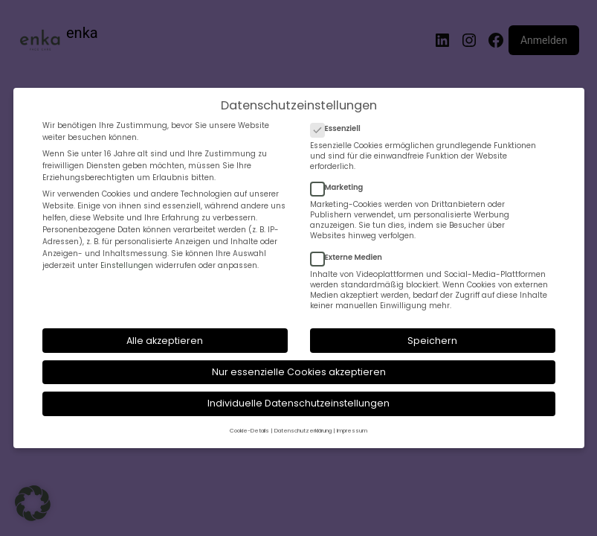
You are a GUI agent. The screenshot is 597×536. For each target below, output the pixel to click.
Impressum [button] (352, 431)
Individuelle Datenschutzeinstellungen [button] (298, 403)
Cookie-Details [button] (249, 431)
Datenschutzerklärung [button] (303, 431)
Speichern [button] (432, 340)
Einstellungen (126, 265)
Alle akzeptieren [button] (164, 340)
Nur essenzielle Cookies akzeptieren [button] (299, 372)
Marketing (342, 188)
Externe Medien (352, 258)
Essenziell (342, 129)
